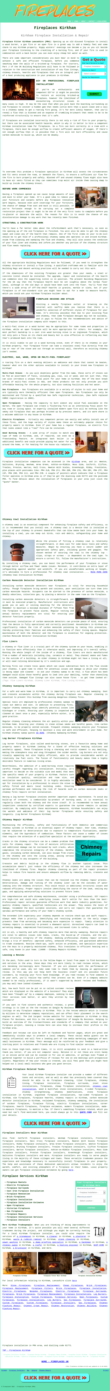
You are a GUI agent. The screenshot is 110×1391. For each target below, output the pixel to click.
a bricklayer (20, 1248)
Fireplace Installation (93, 1288)
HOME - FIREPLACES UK (55, 1361)
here (71, 1170)
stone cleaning (66, 1239)
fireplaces (42, 72)
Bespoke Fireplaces (41, 1291)
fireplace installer (41, 1233)
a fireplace (62, 1167)
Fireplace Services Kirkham (25, 1176)
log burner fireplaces (60, 811)
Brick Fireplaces (96, 1285)
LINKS (76, 21)
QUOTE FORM (86, 1112)
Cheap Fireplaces (73, 1285)
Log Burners (100, 1294)
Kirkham (76, 462)
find (12, 1138)
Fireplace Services (66, 1297)
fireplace (89, 42)
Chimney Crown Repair (36, 1306)
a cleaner (52, 1236)
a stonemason (24, 1236)
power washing (10, 1242)
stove (67, 783)
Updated (34, 1370)
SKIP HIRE (99, 1245)
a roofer (37, 1245)
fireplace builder (50, 294)
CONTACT (91, 21)
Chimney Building (86, 1306)
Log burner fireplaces (15, 744)
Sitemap (4, 1370)
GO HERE (40, 733)
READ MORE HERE (99, 572)
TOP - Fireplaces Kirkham (16, 1350)
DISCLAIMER (101, 21)
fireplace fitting (43, 1104)
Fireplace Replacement (47, 1285)
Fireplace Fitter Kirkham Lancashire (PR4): (27, 42)
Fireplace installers (64, 1155)
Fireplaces (8, 1294)
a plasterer (79, 1236)
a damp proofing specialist (48, 1242)
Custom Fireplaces (42, 1297)
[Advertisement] (55, 153)
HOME (69, 21)
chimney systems (11, 828)
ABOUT (83, 21)
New (28, 1370)
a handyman (85, 1242)
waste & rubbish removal (27, 1239)
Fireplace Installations (77, 1294)
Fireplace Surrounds (94, 1291)
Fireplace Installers (63, 1303)
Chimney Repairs (45, 1370)
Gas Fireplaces (72, 1300)
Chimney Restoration (62, 1306)
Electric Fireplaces (14, 1291)
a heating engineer (67, 1245)
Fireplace (7, 462)
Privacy (106, 1370)
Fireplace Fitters (42, 1288)
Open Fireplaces (88, 1297)
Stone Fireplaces (20, 1285)
